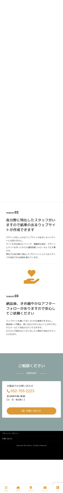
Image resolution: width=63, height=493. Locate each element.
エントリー (45, 489)
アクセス (31, 489)
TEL (57, 489)
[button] (31, 411)
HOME (18, 489)
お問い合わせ (7, 438)
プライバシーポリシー (10, 433)
